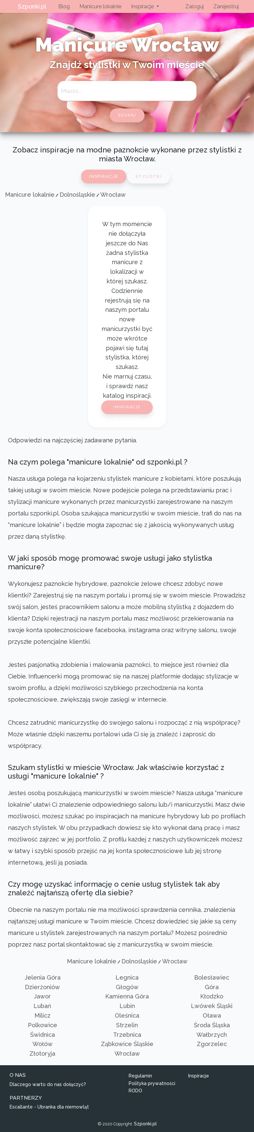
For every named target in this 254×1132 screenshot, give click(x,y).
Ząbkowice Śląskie (127, 1043)
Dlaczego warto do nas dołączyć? (48, 1084)
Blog (64, 6)
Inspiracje (103, 176)
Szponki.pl (32, 6)
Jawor (42, 996)
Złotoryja (42, 1053)
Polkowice (42, 1025)
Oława (212, 1015)
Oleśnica (127, 1015)
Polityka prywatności (152, 1083)
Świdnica (42, 1034)
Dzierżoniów (42, 987)
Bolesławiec (211, 977)
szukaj (127, 115)
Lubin (127, 1005)
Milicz (42, 1015)
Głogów (127, 987)
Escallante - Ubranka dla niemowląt (49, 1107)
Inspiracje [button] (143, 6)
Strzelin (127, 1025)
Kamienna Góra (127, 996)
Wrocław (113, 194)
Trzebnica (127, 1034)
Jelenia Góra (42, 977)
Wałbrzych (211, 1034)
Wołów (42, 1043)
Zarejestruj (226, 6)
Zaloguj (194, 6)
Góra (212, 987)
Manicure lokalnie (100, 6)
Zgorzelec (212, 1043)
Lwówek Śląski (212, 1005)
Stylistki (149, 176)
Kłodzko (211, 996)
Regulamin (140, 1075)
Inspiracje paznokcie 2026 (127, 409)
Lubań (42, 1005)
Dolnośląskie (77, 194)
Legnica (127, 977)
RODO (135, 1090)
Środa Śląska (212, 1025)
